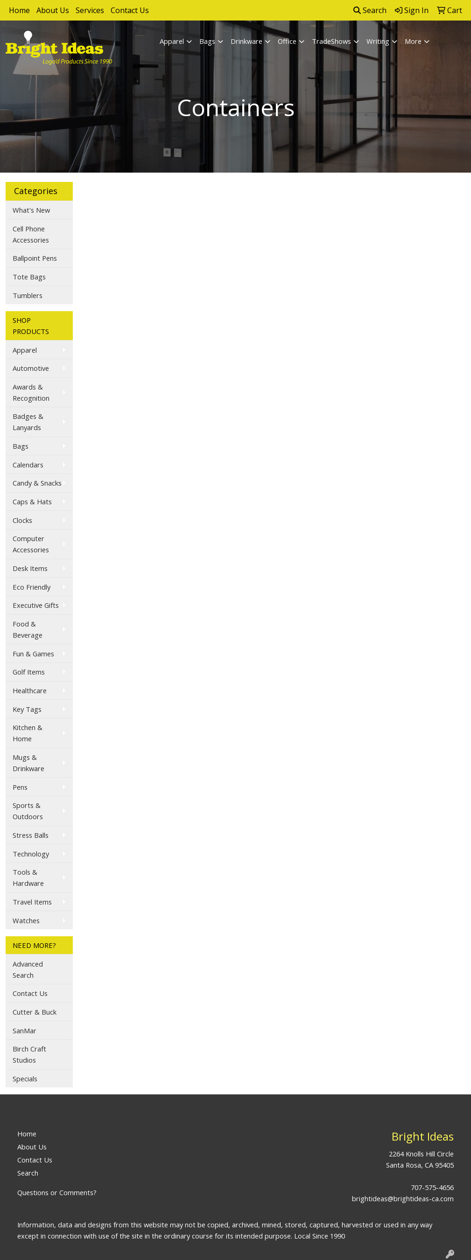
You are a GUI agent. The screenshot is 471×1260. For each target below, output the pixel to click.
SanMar (24, 1030)
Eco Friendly (31, 587)
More (413, 41)
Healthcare (30, 690)
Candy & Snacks (37, 482)
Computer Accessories (31, 544)
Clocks (22, 520)
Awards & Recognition (31, 392)
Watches (26, 920)
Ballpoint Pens (35, 258)
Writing (377, 41)
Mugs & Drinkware (28, 762)
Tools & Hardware (28, 877)
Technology (31, 853)
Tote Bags (29, 276)
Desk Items (30, 568)
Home (19, 10)
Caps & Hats (32, 501)
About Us (52, 10)
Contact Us (130, 10)
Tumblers (27, 295)
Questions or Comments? (57, 1192)
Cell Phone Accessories (31, 234)
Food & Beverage (27, 629)
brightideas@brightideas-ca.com (403, 1198)
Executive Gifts (36, 605)
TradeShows (331, 41)
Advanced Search (28, 969)
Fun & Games (33, 653)
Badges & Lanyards (28, 421)
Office (287, 41)
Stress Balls (31, 835)
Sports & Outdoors (28, 811)
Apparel (172, 41)
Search (370, 10)
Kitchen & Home (27, 733)
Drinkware (246, 41)
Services (90, 10)
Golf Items (29, 671)
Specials (25, 1078)
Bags (207, 41)
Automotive (31, 368)
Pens (20, 787)
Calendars (28, 464)
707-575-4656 (432, 1187)
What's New (31, 210)
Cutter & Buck (34, 1011)
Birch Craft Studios (29, 1054)
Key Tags (27, 709)
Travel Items (32, 901)
